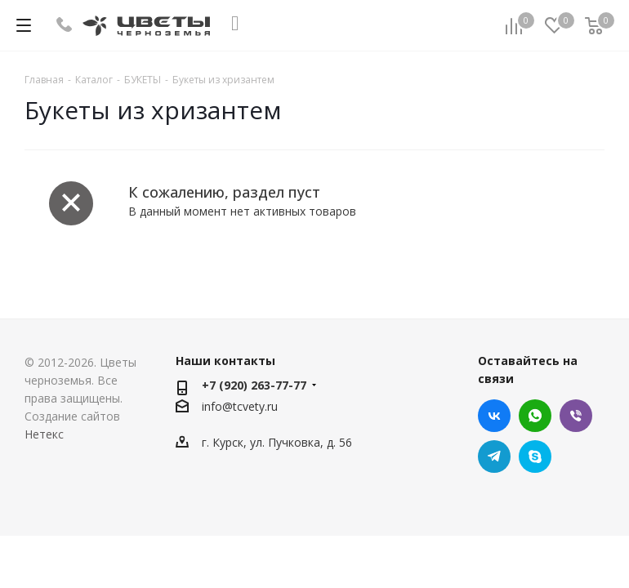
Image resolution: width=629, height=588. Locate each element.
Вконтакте (494, 415)
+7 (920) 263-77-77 (254, 385)
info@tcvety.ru (240, 406)
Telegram (494, 456)
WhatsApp (535, 415)
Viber (576, 415)
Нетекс (44, 434)
